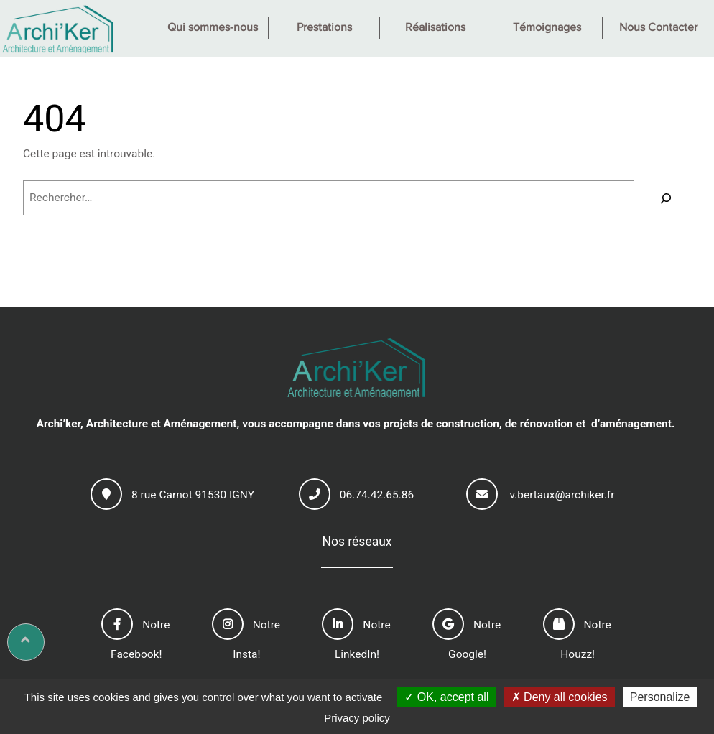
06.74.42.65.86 (377, 494)
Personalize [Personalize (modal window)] (660, 697)
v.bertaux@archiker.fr (561, 494)
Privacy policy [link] (357, 718)
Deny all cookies (559, 697)
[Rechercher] (666, 197)
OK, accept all (446, 697)
